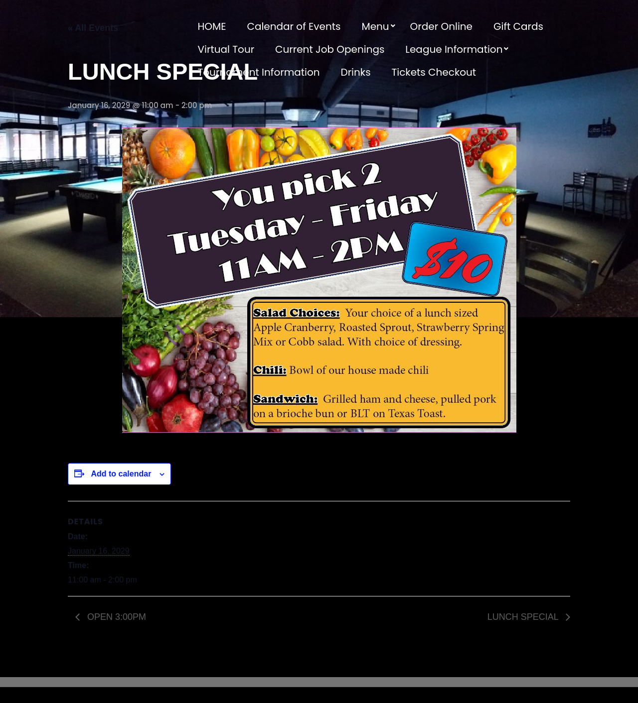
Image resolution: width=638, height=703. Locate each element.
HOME (212, 26)
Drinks (356, 72)
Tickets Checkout (433, 72)
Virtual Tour (226, 49)
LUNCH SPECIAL (524, 617)
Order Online (441, 26)
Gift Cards (518, 26)
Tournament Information (259, 72)
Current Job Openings (329, 49)
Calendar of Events (293, 26)
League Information (453, 49)
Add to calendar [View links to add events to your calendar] (121, 473)
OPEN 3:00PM (115, 617)
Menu (375, 26)
